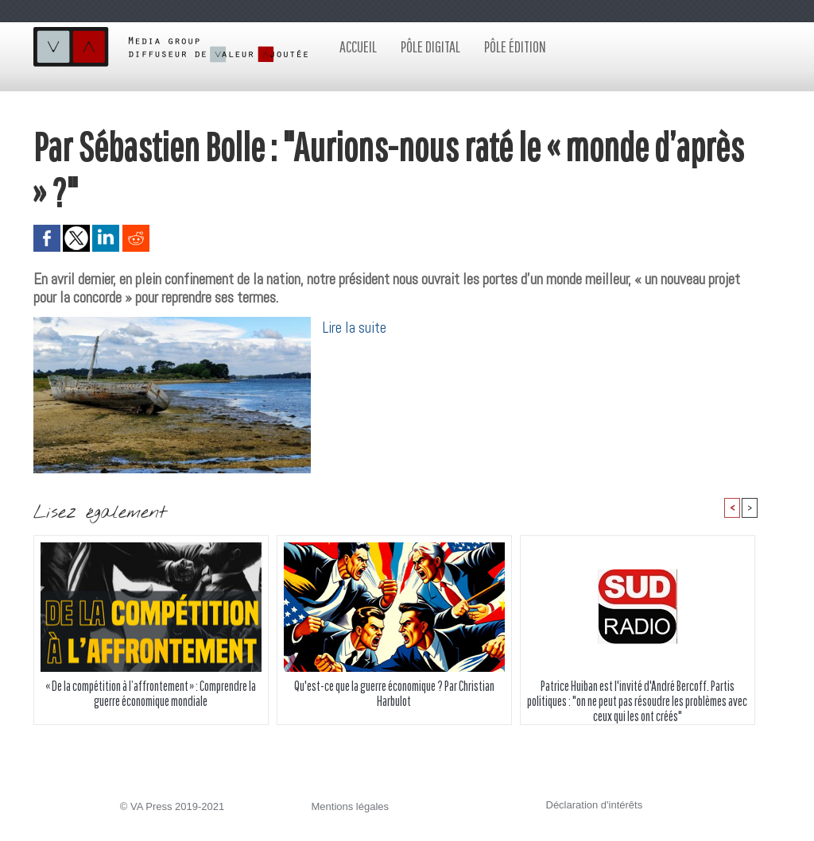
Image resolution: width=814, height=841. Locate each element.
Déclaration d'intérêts (594, 805)
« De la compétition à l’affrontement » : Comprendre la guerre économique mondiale (150, 693)
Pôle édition (515, 46)
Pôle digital (430, 46)
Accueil (358, 46)
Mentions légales (351, 806)
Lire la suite (354, 328)
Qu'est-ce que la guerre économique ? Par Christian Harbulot (394, 693)
